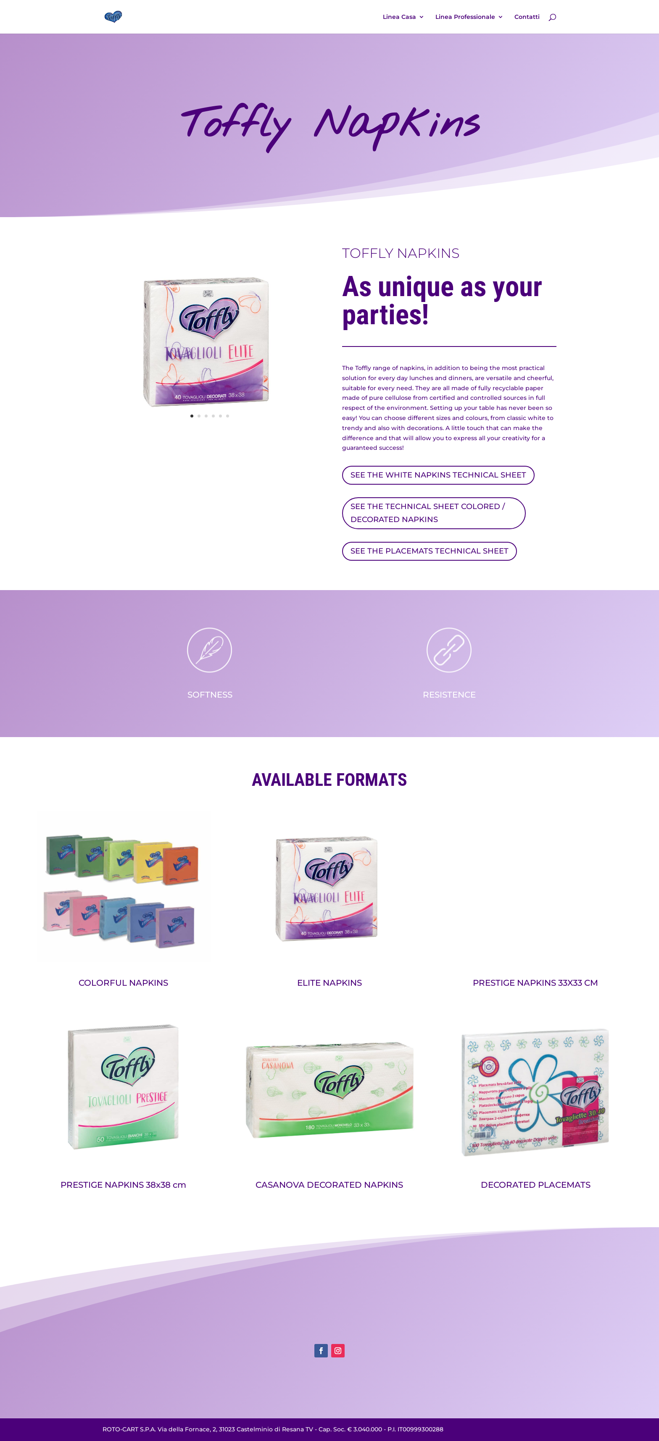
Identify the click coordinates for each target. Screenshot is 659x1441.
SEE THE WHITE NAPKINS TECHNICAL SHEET (438, 475)
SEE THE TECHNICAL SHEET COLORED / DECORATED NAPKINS (428, 513)
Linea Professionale (465, 17)
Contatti (527, 17)
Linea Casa (399, 17)
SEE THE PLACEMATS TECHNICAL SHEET (430, 551)
